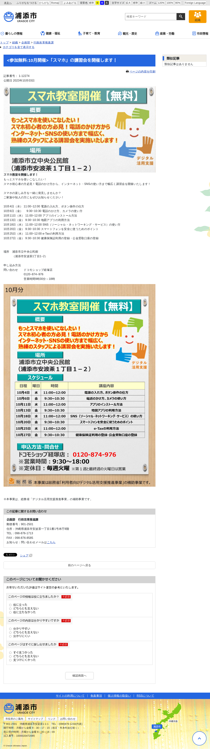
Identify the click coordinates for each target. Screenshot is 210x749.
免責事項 (96, 695)
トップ (4, 42)
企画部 (25, 42)
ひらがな (44, 2)
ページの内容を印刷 (140, 71)
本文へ (8, 2)
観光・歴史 (127, 33)
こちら (51, 542)
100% (170, 2)
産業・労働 (164, 33)
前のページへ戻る (79, 565)
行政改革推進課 (44, 42)
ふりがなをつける (27, 2)
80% (177, 2)
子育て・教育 (89, 33)
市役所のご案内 (14, 718)
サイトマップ (35, 718)
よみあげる (70, 2)
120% (161, 2)
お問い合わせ (67, 718)
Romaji (55, 2)
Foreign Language (195, 2)
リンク (51, 718)
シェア (26, 555)
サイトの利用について (70, 695)
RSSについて (145, 695)
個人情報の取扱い (119, 695)
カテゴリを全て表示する (19, 47)
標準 (91, 2)
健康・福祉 (50, 33)
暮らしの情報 (11, 33)
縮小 (142, 2)
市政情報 (200, 33)
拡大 (128, 2)
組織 (15, 42)
